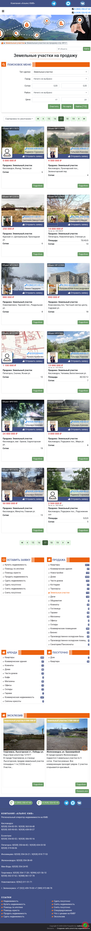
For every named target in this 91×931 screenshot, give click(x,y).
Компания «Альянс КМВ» (23, 3)
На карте (67, 106)
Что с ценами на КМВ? (65, 913)
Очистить (54, 106)
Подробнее (38, 784)
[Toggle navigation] (2, 11)
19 (73, 119)
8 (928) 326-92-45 (82, 12)
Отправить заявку (32, 536)
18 (67, 119)
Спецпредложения (63, 910)
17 (61, 119)
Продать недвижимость (15, 913)
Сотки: (28, 86)
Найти (86, 49)
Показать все (82, 791)
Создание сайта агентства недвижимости (73, 928)
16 (55, 119)
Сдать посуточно (62, 901)
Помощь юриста (11, 910)
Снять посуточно (62, 907)
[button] (60, 72)
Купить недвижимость (14, 904)
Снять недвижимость (64, 904)
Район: (27, 92)
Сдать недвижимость (14, 916)
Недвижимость (11, 901)
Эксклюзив (59, 916)
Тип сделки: (25, 72)
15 (49, 119)
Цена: (28, 99)
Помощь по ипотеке (13, 907)
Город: (28, 79)
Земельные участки (15, 43)
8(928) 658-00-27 (34, 801)
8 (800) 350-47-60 (82, 9)
